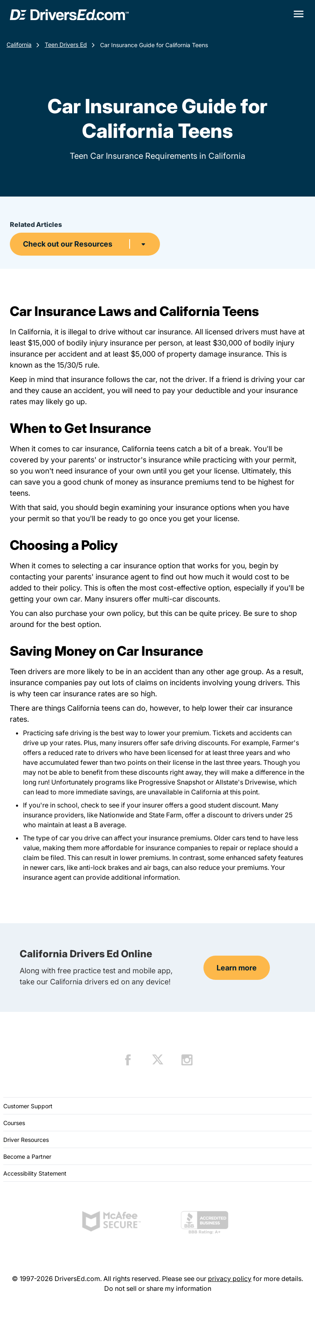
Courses (14, 1122)
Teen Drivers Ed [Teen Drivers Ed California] (66, 44)
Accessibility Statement (34, 1173)
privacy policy (229, 1278)
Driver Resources (26, 1139)
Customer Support (27, 1106)
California (19, 44)
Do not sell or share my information (157, 1288)
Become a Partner (27, 1156)
